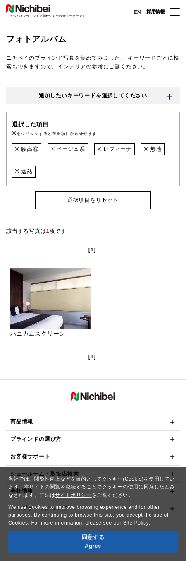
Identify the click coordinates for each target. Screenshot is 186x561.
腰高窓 (26, 149)
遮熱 (24, 171)
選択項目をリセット (93, 200)
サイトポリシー (73, 495)
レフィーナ (114, 149)
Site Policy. (136, 523)
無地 (153, 149)
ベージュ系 (67, 149)
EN (137, 11)
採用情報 (155, 12)
